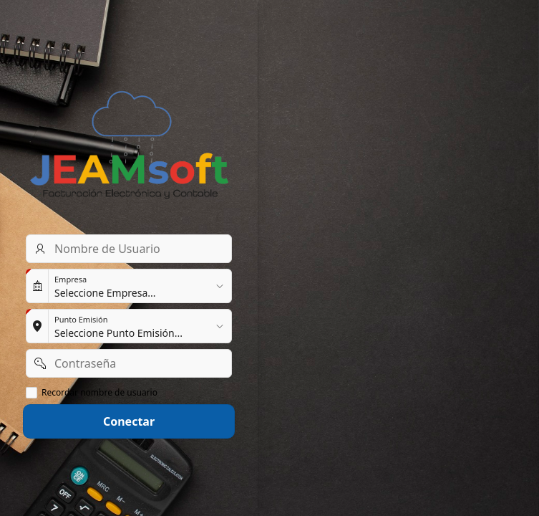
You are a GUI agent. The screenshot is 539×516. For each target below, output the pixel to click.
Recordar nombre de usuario (99, 392)
